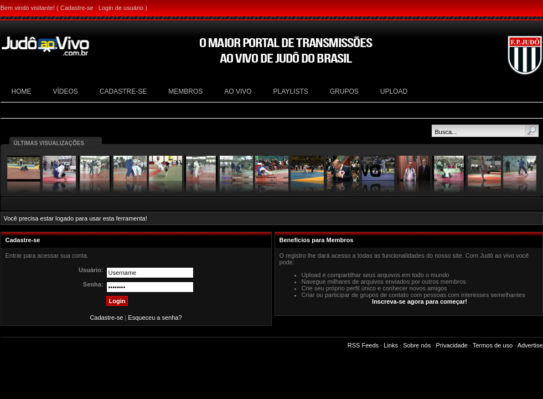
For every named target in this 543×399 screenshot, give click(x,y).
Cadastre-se (77, 7)
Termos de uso (493, 345)
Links (391, 345)
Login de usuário (121, 7)
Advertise (530, 345)
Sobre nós (417, 345)
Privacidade (451, 345)
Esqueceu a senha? (155, 317)
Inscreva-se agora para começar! (419, 301)
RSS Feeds (363, 345)
